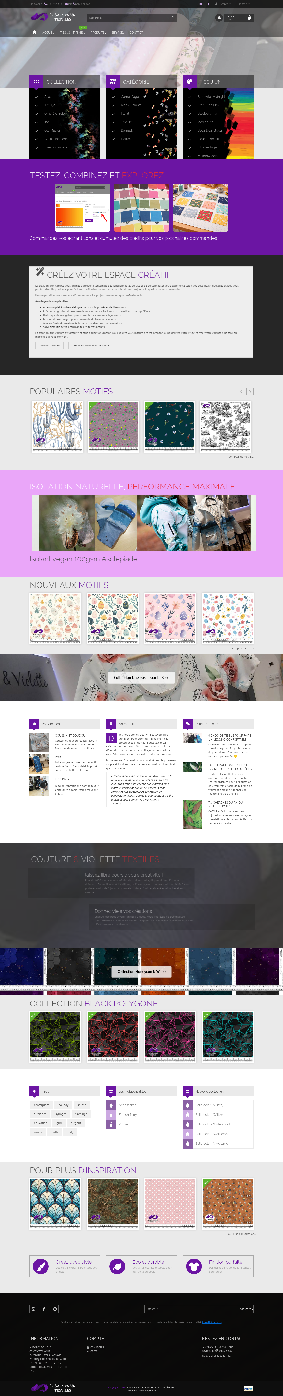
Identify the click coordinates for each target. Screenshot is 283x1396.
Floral (118, 113)
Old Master (46, 130)
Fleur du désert (202, 139)
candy (38, 1132)
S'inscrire (247, 1309)
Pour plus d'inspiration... (241, 1234)
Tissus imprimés (73, 31)
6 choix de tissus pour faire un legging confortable (229, 737)
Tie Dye (43, 105)
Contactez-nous (39, 1351)
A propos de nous (40, 1347)
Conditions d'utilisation (45, 1363)
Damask (120, 130)
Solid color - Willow (203, 1115)
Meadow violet (202, 156)
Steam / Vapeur (49, 147)
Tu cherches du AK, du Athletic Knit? (225, 804)
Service (118, 32)
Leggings (62, 778)
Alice (41, 96)
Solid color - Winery (203, 1105)
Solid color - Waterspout (206, 1124)
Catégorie (136, 82)
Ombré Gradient (49, 113)
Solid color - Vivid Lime (205, 1143)
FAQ (31, 1371)
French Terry (121, 1115)
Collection (61, 82)
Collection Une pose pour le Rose (141, 677)
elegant (76, 1123)
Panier (236, 17)
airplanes (40, 1114)
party (70, 1132)
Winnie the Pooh (50, 139)
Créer (92, 1351)
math (54, 1132)
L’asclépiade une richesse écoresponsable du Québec (230, 767)
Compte (223, 3)
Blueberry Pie (201, 113)
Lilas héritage (201, 147)
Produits (99, 32)
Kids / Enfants (124, 105)
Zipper (117, 1124)
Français (244, 3)
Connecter (95, 1347)
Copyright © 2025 (117, 1387)
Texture (120, 122)
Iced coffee (199, 122)
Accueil (48, 32)
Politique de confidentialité (48, 1359)
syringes (60, 1114)
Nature (119, 139)
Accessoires (121, 1105)
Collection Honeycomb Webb (142, 971)
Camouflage (123, 96)
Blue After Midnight (205, 96)
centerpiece (41, 1105)
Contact (136, 32)
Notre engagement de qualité (48, 1367)
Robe (58, 757)
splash (81, 1105)
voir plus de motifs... (241, 456)
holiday (63, 1105)
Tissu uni (211, 82)
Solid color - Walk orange (207, 1134)
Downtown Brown (204, 130)
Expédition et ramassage (45, 1355)
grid (59, 1123)
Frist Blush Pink (202, 105)
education (40, 1123)
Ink (40, 122)
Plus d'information (212, 1322)
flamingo (81, 1114)
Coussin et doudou (70, 735)
